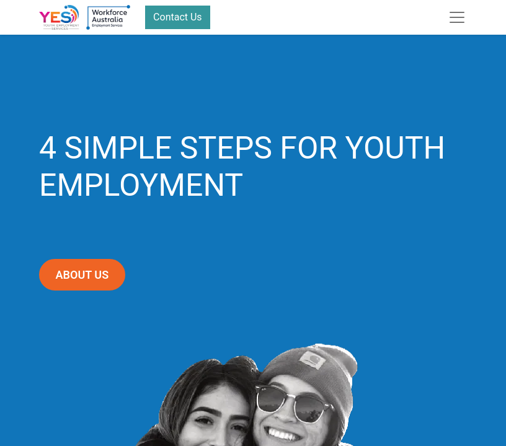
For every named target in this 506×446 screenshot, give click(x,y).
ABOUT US (82, 274)
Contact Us (177, 17)
